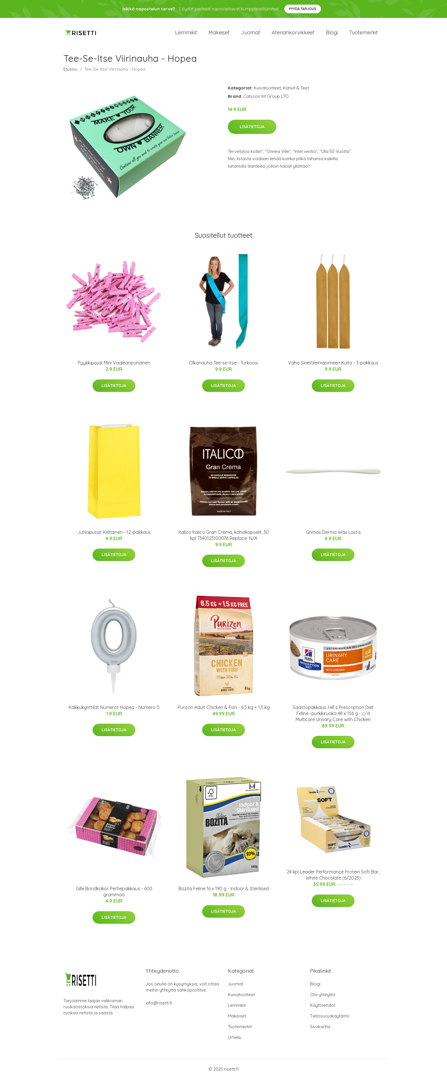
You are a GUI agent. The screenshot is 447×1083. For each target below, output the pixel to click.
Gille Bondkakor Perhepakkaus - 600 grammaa (114, 895)
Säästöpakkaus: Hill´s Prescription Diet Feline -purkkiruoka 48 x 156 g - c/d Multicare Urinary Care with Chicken (333, 717)
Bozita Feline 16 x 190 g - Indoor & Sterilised (224, 892)
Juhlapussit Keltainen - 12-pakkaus (114, 536)
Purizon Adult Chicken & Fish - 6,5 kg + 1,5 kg (224, 711)
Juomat (250, 34)
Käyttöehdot (322, 1009)
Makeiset (219, 34)
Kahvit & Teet (296, 92)
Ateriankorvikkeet (293, 34)
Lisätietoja (252, 130)
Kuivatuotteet (267, 92)
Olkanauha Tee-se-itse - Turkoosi (223, 367)
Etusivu (70, 73)
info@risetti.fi (159, 1007)
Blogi (332, 34)
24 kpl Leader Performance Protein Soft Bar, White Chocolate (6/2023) (333, 879)
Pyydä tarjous (302, 9)
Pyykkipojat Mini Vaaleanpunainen (114, 367)
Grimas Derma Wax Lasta (333, 536)
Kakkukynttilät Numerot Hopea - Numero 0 (114, 711)
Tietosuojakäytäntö (330, 1020)
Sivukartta (320, 1030)
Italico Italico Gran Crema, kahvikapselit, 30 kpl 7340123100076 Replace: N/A (224, 539)
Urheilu (234, 1041)
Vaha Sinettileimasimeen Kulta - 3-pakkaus (333, 367)
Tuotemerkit (363, 34)
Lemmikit (186, 34)
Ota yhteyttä (322, 998)
